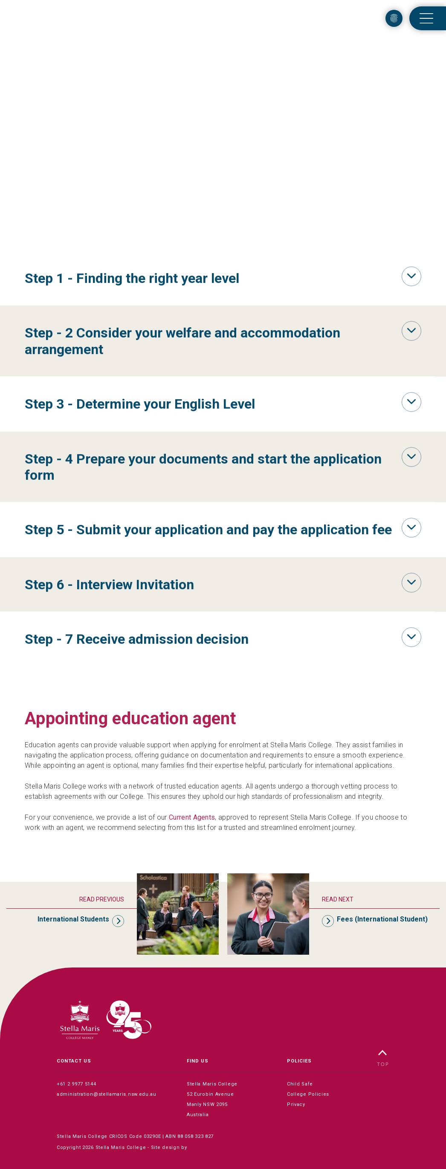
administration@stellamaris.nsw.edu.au (106, 1094)
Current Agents (192, 817)
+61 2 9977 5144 (76, 1084)
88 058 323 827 (195, 1136)
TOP (383, 1058)
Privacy (296, 1104)
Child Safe (300, 1084)
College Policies (308, 1094)
